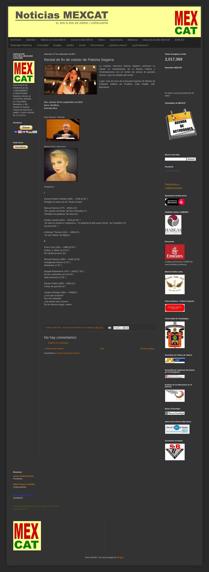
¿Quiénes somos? (118, 45)
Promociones (97, 45)
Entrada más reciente (54, 348)
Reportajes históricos (21, 45)
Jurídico (70, 45)
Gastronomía (116, 40)
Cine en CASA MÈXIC (82, 40)
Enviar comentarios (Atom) (68, 353)
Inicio (102, 348)
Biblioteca (133, 40)
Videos (101, 40)
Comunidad (42, 45)
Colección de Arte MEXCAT (156, 40)
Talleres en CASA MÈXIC (53, 40)
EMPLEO (179, 40)
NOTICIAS (15, 40)
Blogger (120, 557)
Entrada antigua (147, 348)
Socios (82, 45)
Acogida (57, 45)
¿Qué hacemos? (140, 45)
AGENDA (31, 40)
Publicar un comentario (58, 343)
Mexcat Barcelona (172, 171)
